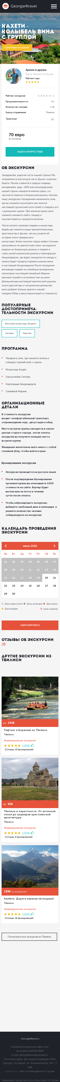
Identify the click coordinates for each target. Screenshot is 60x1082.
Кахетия (27, 333)
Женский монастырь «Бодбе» (20, 323)
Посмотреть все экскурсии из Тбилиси (29, 936)
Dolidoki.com (11, 1071)
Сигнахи (9, 333)
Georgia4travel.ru (30, 1038)
